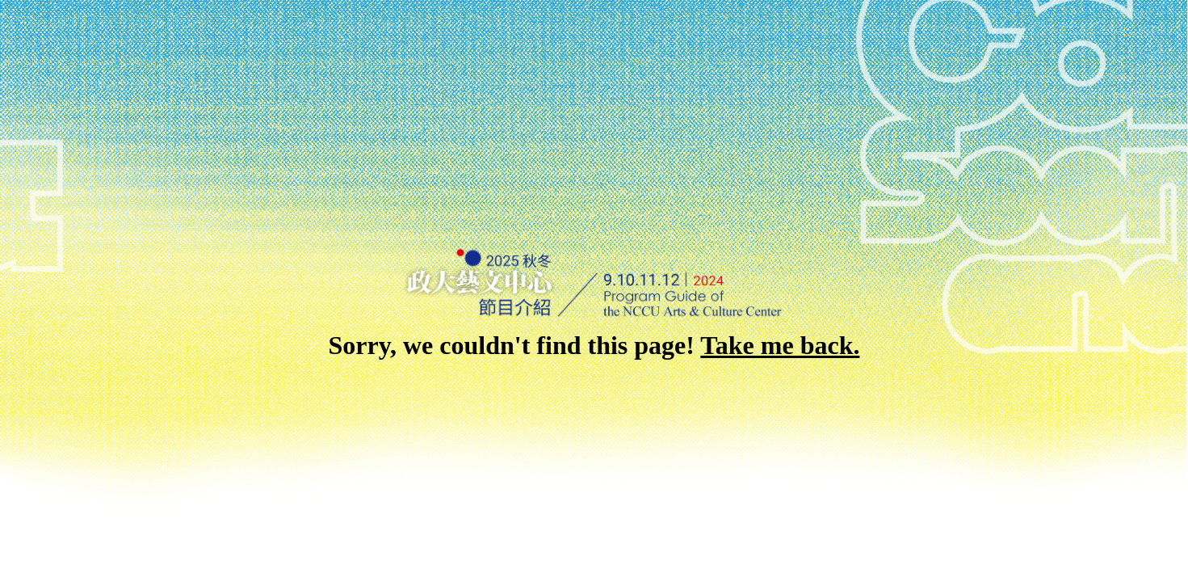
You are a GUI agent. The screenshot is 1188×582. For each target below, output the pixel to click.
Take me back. (779, 345)
